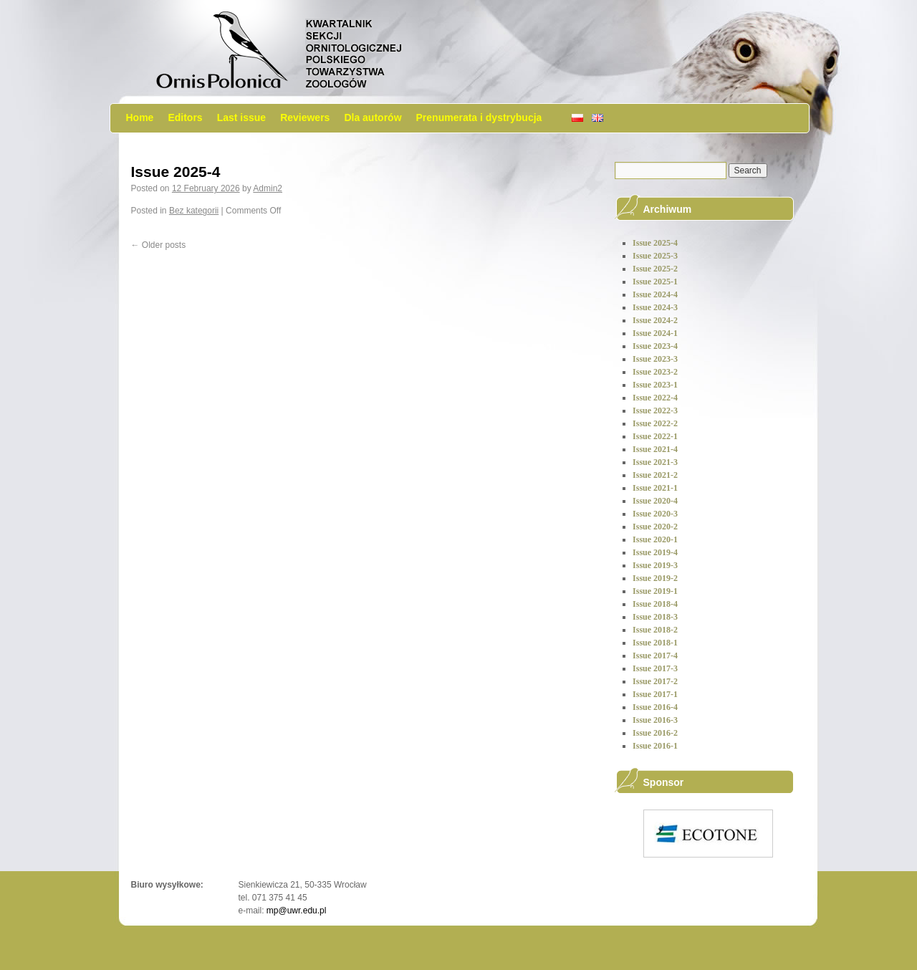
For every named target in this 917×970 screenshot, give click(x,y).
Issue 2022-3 (655, 410)
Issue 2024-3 (655, 307)
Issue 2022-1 (655, 436)
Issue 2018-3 (655, 617)
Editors (185, 117)
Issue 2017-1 (655, 694)
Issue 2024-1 (655, 333)
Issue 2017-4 (655, 655)
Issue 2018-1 (655, 643)
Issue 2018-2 (655, 630)
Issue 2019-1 (655, 591)
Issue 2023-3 (655, 359)
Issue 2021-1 (655, 488)
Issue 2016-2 (655, 733)
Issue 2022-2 (655, 423)
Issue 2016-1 (655, 746)
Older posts (158, 245)
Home (140, 117)
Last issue (241, 117)
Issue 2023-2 (655, 372)
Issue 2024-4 (655, 294)
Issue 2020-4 (655, 501)
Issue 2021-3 (655, 462)
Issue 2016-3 (655, 720)
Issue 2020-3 (655, 514)
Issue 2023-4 (655, 346)
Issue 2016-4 (655, 707)
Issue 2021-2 (655, 475)
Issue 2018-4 (655, 604)
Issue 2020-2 (655, 527)
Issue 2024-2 (655, 320)
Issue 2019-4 (655, 552)
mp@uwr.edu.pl (297, 911)
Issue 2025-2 (655, 269)
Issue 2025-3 (655, 256)
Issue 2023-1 (655, 385)
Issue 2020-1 (655, 539)
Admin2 (267, 188)
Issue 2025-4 (176, 171)
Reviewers (305, 117)
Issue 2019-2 (655, 578)
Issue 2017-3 (655, 668)
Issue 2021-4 (655, 449)
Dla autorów (372, 117)
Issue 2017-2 (655, 681)
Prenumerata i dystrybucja (479, 117)
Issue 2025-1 (655, 282)
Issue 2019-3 (655, 565)
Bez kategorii (194, 211)
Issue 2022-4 (655, 398)
